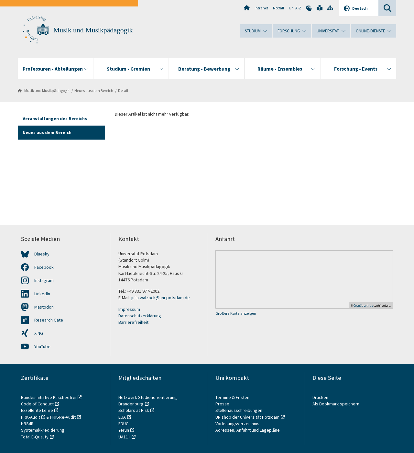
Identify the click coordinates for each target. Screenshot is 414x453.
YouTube (42, 346)
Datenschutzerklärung (139, 316)
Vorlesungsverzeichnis (237, 423)
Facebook (44, 267)
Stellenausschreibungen (238, 410)
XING (38, 333)
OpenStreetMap (363, 305)
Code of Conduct (37, 404)
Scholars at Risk (133, 410)
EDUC (123, 423)
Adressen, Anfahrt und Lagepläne (247, 430)
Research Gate (48, 320)
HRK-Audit (30, 417)
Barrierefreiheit (133, 322)
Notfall (278, 8)
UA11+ (124, 437)
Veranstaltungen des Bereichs (55, 118)
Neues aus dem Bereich (93, 90)
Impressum (129, 309)
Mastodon (44, 307)
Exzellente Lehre (37, 410)
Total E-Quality (35, 437)
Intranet (261, 8)
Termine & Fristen (232, 397)
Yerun (123, 430)
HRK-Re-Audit (63, 417)
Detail (123, 90)
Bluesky (41, 254)
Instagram (44, 280)
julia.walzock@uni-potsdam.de (160, 297)
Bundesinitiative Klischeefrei (48, 397)
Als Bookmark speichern (335, 404)
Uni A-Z (295, 8)
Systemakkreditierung (42, 430)
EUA (122, 417)
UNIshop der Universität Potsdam (247, 417)
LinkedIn (42, 294)
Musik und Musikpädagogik (93, 30)
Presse (222, 404)
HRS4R (27, 423)
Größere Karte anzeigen (235, 313)
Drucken (320, 397)
